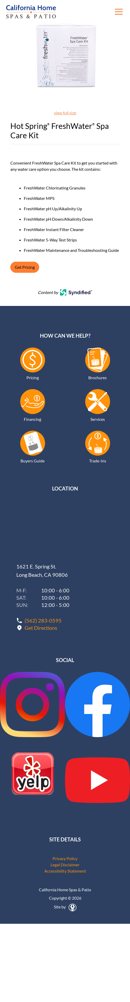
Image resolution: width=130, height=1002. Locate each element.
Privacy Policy (65, 858)
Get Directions (41, 628)
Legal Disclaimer (65, 864)
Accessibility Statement (65, 870)
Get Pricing (25, 267)
